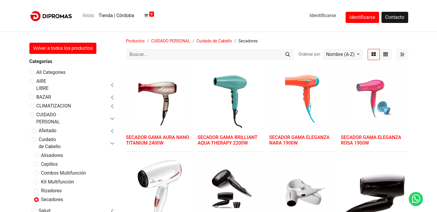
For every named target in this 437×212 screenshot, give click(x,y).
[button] (342, 54)
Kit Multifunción (57, 182)
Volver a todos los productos (63, 48)
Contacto (394, 17)
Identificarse (322, 15)
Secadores (52, 199)
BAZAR (43, 97)
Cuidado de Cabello (50, 143)
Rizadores (51, 190)
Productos (135, 41)
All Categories (51, 72)
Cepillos (49, 164)
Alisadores (52, 155)
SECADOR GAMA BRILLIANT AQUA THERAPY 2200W (227, 140)
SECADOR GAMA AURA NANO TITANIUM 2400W (158, 140)
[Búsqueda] (288, 54)
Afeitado (47, 130)
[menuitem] (88, 15)
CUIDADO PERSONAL (48, 118)
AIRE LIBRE (42, 84)
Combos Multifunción (63, 173)
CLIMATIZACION (53, 106)
